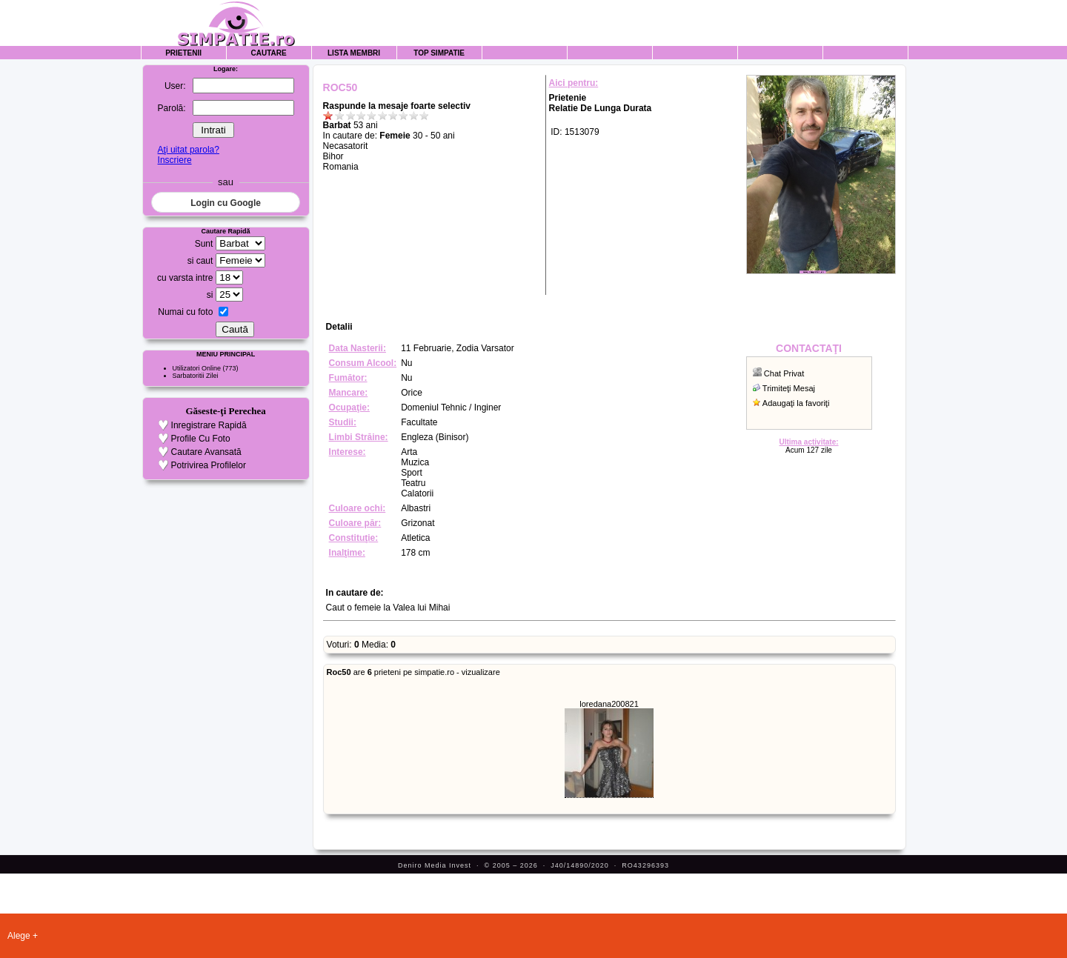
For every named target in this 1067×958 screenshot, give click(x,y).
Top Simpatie (439, 53)
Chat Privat (784, 373)
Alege (18, 936)
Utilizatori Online (197, 368)
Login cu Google (225, 203)
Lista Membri (354, 53)
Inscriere (175, 160)
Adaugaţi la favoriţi (796, 403)
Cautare (269, 53)
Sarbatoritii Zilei (196, 375)
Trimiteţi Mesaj (788, 388)
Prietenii (183, 53)
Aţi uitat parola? (188, 149)
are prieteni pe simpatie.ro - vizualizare (413, 672)
